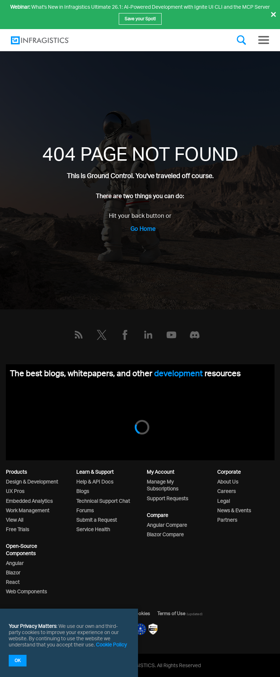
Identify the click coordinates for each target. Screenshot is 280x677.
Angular (15, 563)
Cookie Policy (111, 644)
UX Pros (15, 491)
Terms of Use (171, 613)
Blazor (13, 572)
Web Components (26, 591)
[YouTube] (171, 335)
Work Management (27, 510)
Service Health (93, 529)
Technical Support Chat (103, 501)
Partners (227, 520)
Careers (226, 491)
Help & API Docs (94, 481)
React (13, 582)
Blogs (82, 491)
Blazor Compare (165, 534)
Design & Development (32, 481)
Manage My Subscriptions (162, 485)
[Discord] (194, 335)
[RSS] (78, 335)
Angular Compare (167, 525)
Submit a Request (96, 520)
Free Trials (17, 529)
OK (18, 660)
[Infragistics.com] (47, 40)
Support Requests (167, 498)
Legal (223, 501)
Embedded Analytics (29, 501)
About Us (227, 481)
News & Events (234, 510)
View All (14, 520)
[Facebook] (125, 335)
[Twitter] (101, 335)
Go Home (142, 228)
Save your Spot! (140, 18)
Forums (85, 510)
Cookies (141, 613)
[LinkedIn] (148, 335)
